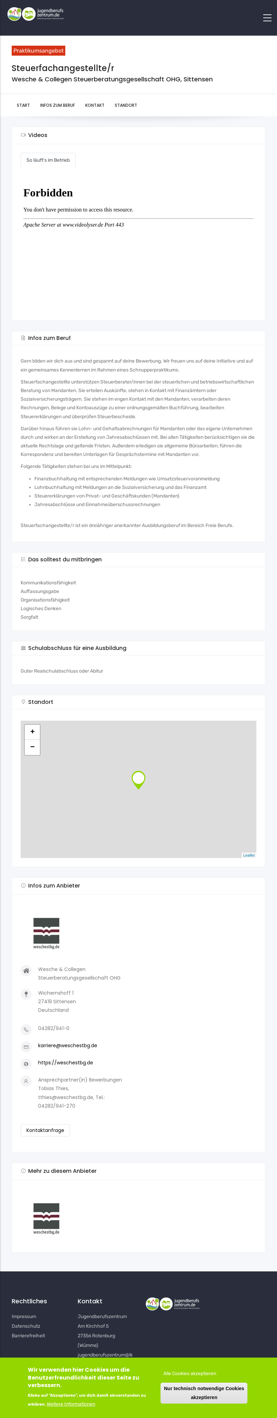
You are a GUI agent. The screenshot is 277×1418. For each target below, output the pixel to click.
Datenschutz (26, 1326)
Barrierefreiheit (28, 1336)
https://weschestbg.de (65, 1062)
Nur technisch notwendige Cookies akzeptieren (204, 1393)
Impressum (24, 1316)
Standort (126, 105)
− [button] (32, 747)
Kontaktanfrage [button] (45, 1130)
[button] (138, 1216)
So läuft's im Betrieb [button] (48, 160)
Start (23, 105)
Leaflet (249, 855)
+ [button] (32, 732)
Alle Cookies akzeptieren (189, 1373)
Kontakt (94, 105)
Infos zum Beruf (57, 105)
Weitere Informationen (71, 1404)
